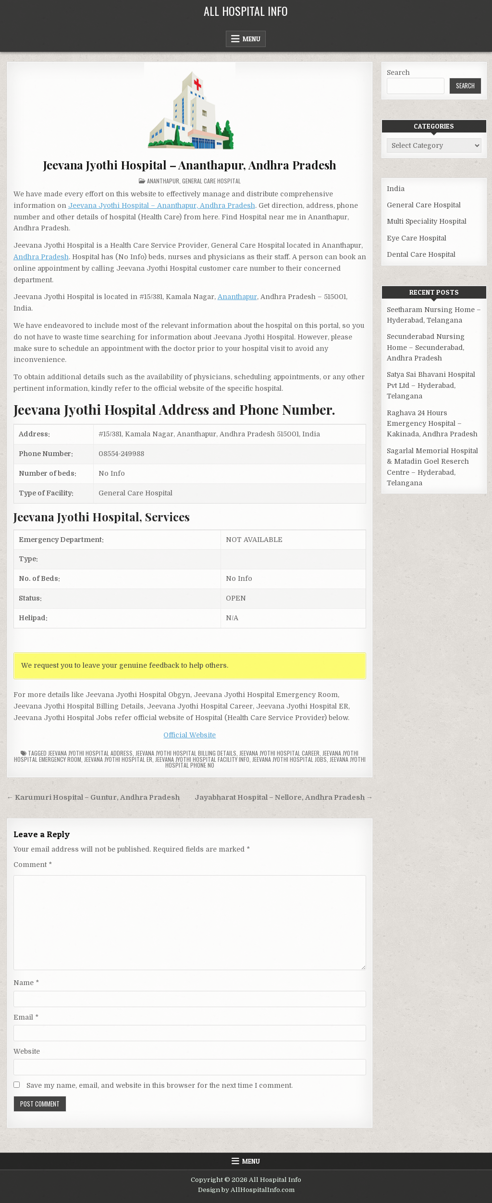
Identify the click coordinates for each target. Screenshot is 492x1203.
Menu (251, 39)
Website (26, 1051)
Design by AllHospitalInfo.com (246, 1189)
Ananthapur (163, 181)
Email (25, 1017)
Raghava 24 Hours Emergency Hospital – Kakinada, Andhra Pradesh (432, 423)
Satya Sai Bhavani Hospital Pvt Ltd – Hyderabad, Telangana (431, 385)
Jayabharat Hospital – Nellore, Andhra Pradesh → (284, 798)
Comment (32, 864)
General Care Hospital (211, 181)
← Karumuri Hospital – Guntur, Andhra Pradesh (93, 798)
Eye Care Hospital (416, 238)
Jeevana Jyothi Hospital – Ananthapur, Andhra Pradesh (190, 164)
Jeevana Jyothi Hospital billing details (185, 753)
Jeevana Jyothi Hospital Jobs (289, 759)
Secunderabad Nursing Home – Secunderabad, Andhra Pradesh (426, 347)
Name (26, 982)
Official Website (189, 735)
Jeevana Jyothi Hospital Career (279, 753)
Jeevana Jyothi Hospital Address (90, 753)
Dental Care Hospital (421, 254)
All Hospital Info (246, 10)
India (396, 188)
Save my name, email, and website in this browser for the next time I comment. (159, 1085)
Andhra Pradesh (41, 257)
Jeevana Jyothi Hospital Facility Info (202, 759)
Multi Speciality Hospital (427, 221)
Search (398, 72)
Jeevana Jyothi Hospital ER (118, 759)
